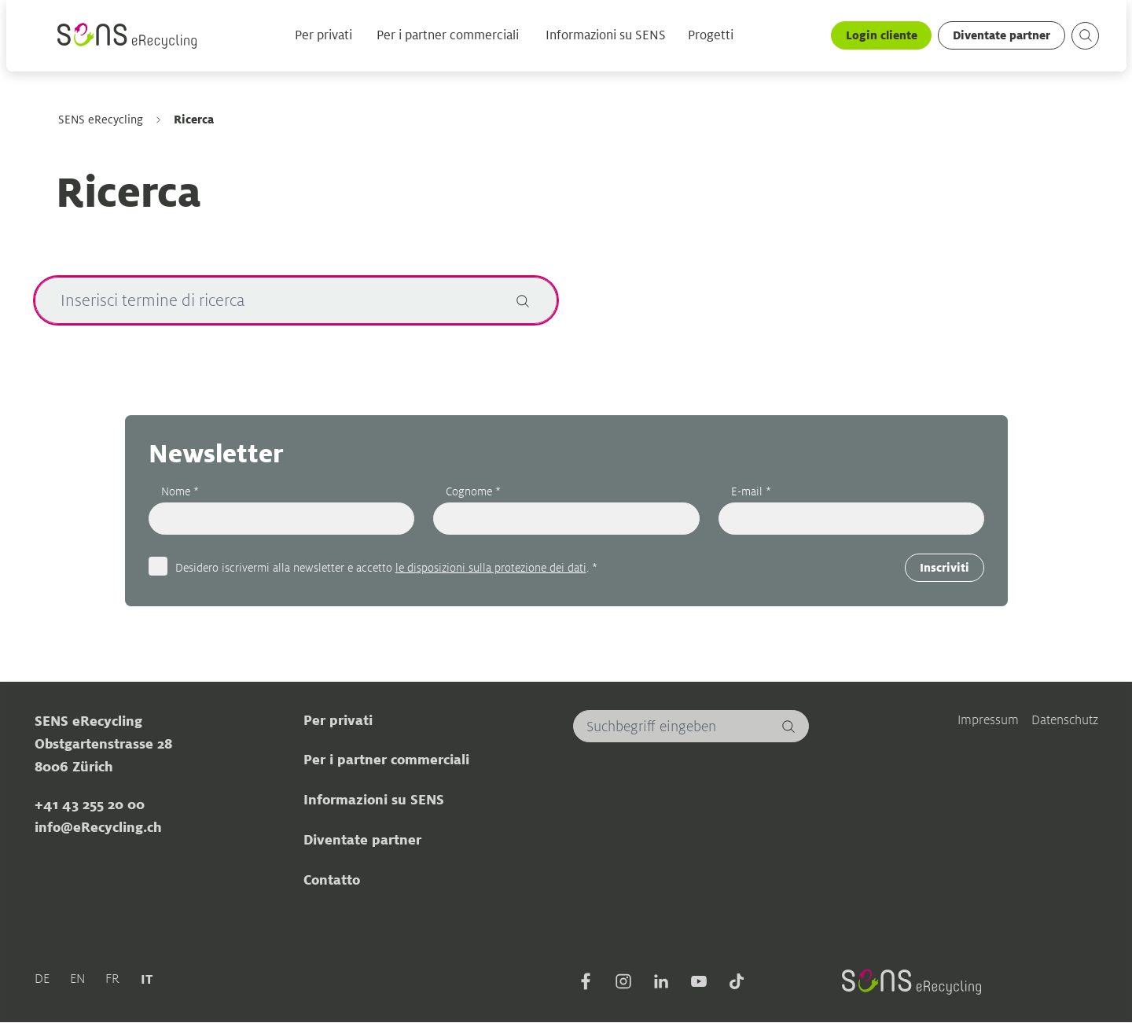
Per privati (322, 36)
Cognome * (473, 491)
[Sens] (127, 37)
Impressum (988, 719)
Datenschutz (1064, 719)
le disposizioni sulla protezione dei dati (490, 567)
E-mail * (750, 491)
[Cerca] (522, 300)
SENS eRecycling (99, 119)
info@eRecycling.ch (97, 827)
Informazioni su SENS (605, 36)
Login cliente (880, 35)
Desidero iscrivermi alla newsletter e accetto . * (386, 567)
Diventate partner (1000, 35)
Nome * (179, 491)
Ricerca (193, 119)
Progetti (710, 36)
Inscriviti (944, 568)
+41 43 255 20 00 (89, 804)
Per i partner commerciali (447, 36)
